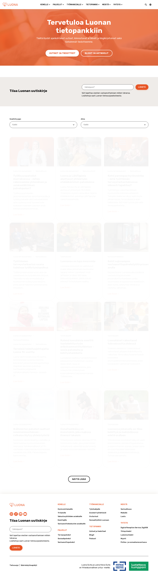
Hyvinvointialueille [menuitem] (65, 509)
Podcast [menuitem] (92, 539)
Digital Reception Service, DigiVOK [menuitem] (134, 528)
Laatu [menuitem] (123, 516)
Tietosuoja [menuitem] (14, 565)
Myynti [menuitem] (123, 539)
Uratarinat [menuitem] (93, 516)
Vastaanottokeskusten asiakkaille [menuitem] (71, 524)
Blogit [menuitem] (91, 535)
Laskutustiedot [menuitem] (127, 535)
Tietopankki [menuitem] (95, 526)
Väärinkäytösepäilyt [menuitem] (29, 565)
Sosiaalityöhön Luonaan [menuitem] (99, 520)
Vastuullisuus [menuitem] (126, 509)
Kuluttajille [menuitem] (62, 520)
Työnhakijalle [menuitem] (96, 504)
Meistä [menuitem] (124, 504)
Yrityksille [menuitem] (62, 513)
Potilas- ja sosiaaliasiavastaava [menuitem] (134, 542)
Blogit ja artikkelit (96, 53)
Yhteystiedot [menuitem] (126, 531)
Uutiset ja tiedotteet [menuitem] (97, 531)
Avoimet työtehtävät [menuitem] (97, 513)
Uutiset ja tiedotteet (62, 53)
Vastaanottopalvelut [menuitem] (66, 542)
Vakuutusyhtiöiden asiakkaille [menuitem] (70, 516)
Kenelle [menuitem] (62, 504)
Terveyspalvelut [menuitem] (64, 535)
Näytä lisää (79, 479)
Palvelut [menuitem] (62, 530)
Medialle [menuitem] (124, 513)
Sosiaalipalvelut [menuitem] (64, 539)
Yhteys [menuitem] (124, 523)
